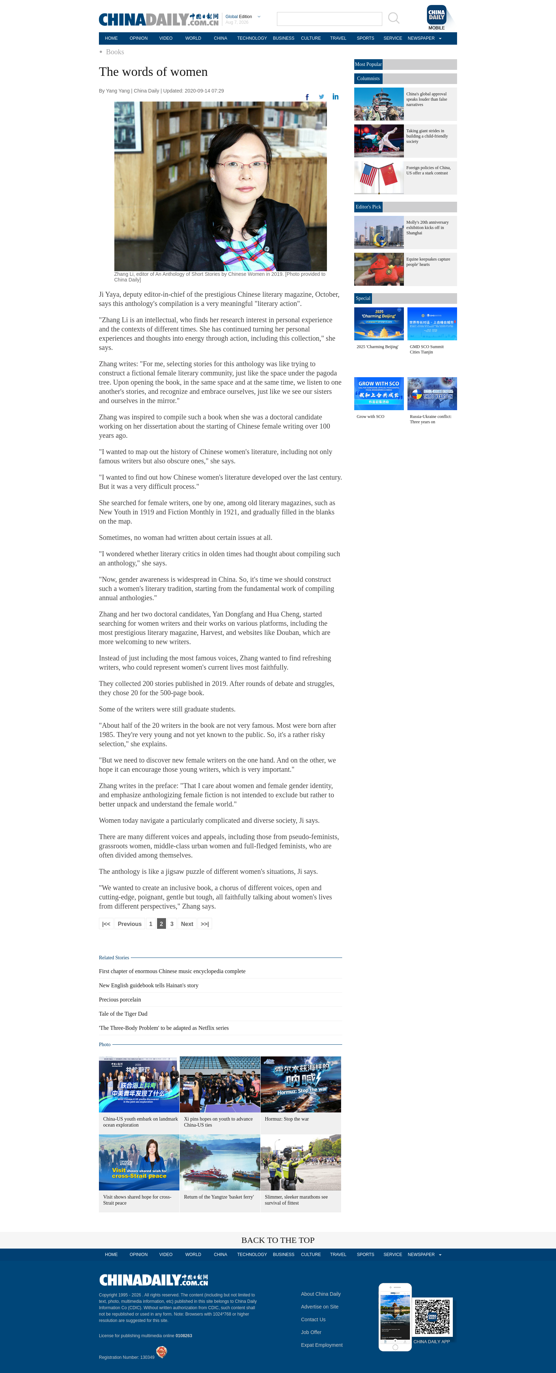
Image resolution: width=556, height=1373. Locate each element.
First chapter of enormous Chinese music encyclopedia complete (172, 971)
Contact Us (313, 1319)
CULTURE (311, 38)
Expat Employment (322, 1345)
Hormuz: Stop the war (287, 1119)
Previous (130, 924)
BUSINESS (284, 38)
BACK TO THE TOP (278, 1240)
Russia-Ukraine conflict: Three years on (431, 419)
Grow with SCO (370, 416)
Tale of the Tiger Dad (123, 1014)
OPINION (139, 38)
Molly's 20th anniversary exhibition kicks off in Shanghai (427, 227)
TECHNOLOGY (252, 38)
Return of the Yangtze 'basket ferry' (219, 1197)
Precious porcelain (120, 1000)
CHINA (220, 38)
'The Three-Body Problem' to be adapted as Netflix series (164, 1028)
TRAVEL (338, 38)
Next (187, 924)
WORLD (193, 38)
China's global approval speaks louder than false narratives (426, 99)
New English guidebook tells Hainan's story (149, 985)
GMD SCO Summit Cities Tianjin (427, 349)
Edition (239, 16)
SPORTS (365, 38)
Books (115, 52)
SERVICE (393, 38)
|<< (106, 924)
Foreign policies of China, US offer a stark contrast (428, 170)
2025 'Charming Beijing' (378, 346)
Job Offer (311, 1332)
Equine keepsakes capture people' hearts (428, 262)
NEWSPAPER (420, 38)
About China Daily (321, 1294)
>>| (205, 924)
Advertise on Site (320, 1307)
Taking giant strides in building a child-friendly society (427, 136)
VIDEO (165, 38)
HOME (111, 38)
